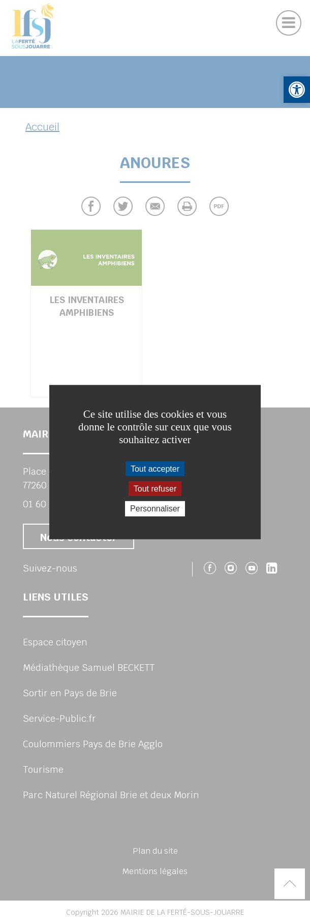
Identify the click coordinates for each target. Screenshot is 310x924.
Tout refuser (155, 488)
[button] (297, 89)
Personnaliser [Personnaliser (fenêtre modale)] (155, 508)
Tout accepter (155, 469)
